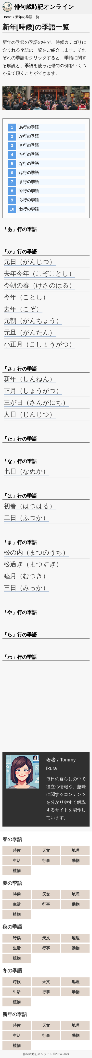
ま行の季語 (29, 182)
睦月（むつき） (26, 576)
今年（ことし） (26, 297)
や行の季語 (29, 191)
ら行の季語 (29, 200)
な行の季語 (29, 163)
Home (7, 17)
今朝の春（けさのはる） (39, 285)
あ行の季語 (29, 127)
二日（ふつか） (26, 517)
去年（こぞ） (23, 309)
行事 (46, 860)
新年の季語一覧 (27, 17)
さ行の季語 (29, 145)
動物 (75, 860)
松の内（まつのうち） (36, 552)
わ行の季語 (29, 209)
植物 (17, 871)
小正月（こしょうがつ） (39, 344)
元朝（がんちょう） (33, 320)
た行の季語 (29, 154)
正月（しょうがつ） (33, 390)
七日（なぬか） (26, 471)
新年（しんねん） (30, 379)
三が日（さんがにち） (36, 402)
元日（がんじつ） (30, 261)
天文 (46, 850)
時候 (17, 850)
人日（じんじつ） (30, 414)
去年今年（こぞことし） (39, 273)
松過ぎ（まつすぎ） (33, 564)
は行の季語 (29, 173)
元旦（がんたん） (30, 332)
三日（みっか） (26, 587)
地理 (75, 850)
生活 (17, 860)
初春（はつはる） (30, 506)
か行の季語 (29, 136)
